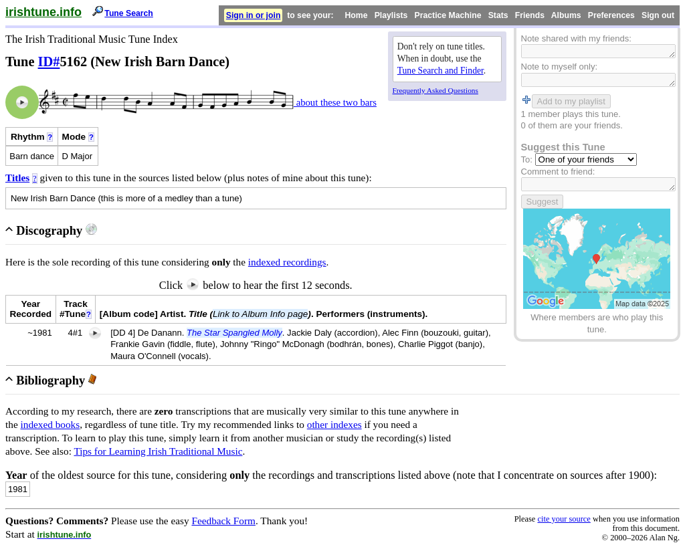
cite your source (563, 519)
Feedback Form (223, 520)
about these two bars (335, 102)
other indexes (334, 424)
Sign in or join (253, 15)
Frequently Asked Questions (435, 90)
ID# (49, 61)
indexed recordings (287, 261)
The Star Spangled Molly (234, 333)
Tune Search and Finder (440, 71)
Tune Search (128, 13)
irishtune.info (43, 12)
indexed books (50, 424)
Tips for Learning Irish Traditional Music (158, 451)
